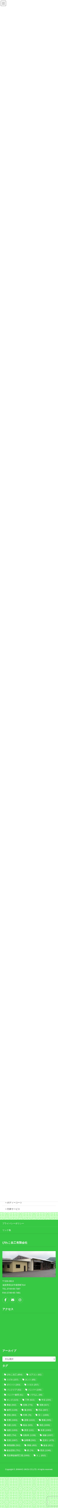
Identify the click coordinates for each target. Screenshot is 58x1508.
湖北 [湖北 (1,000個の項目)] (44, 1425)
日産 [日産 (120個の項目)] (11, 1425)
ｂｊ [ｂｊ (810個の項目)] (41, 1455)
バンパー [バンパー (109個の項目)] (34, 1390)
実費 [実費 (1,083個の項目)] (12, 1420)
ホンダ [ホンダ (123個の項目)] (12, 1400)
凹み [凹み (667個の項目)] (43, 1410)
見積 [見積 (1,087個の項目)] (12, 1440)
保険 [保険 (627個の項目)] (44, 1405)
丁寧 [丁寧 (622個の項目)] (29, 1400)
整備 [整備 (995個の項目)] (46, 1420)
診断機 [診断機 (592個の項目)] (30, 1440)
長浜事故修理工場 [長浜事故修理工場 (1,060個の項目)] (18, 1455)
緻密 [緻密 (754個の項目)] (11, 1435)
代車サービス (13, 1209)
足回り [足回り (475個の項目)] (48, 1440)
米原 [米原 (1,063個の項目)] (46, 1430)
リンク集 (6, 1230)
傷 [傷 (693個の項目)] (28, 1410)
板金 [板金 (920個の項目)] (27, 1425)
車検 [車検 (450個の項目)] (32, 1445)
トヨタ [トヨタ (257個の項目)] (33, 1385)
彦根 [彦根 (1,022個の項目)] (29, 1420)
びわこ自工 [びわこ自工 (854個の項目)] (14, 1374)
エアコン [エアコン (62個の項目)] (35, 1374)
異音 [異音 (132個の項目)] (29, 1430)
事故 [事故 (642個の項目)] (11, 1405)
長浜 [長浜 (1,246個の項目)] (45, 1450)
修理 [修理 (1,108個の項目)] (12, 1410)
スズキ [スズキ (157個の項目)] (12, 1379)
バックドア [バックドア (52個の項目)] (14, 1390)
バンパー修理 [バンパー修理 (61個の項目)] (15, 1395)
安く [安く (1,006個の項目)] (43, 1415)
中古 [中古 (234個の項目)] (46, 1400)
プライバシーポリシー (13, 1223)
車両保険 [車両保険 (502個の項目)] (13, 1445)
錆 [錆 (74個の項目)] (30, 1450)
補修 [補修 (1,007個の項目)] (48, 1435)
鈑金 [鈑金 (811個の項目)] (48, 1445)
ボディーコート (14, 1202)
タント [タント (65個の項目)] (30, 1379)
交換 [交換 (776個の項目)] (27, 1405)
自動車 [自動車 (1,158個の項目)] (29, 1435)
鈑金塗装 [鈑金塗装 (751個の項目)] (13, 1450)
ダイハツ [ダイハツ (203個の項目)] (13, 1385)
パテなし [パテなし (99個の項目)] (36, 1395)
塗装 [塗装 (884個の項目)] (11, 1415)
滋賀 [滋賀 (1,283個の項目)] (12, 1430)
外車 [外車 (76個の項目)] (27, 1415)
